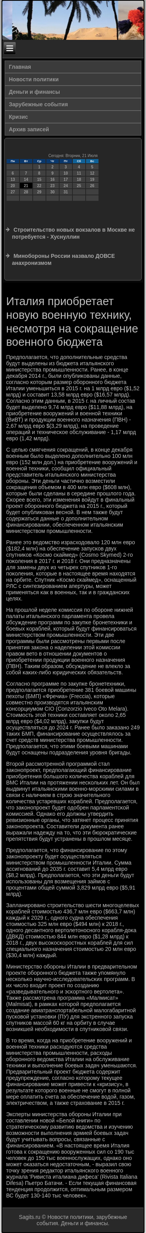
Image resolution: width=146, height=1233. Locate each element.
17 (65, 179)
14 (26, 179)
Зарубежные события (38, 104)
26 (92, 186)
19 (92, 179)
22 (39, 186)
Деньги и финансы (34, 92)
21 (26, 186)
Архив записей (29, 129)
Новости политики (34, 79)
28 (26, 192)
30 (52, 192)
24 (65, 186)
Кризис (18, 117)
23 (52, 186)
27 (13, 192)
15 (39, 179)
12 (92, 173)
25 (79, 186)
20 (13, 186)
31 (65, 192)
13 (13, 179)
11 (79, 173)
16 (52, 179)
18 (79, 179)
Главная (20, 67)
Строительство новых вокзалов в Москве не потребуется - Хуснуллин (73, 233)
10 (65, 173)
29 (39, 192)
